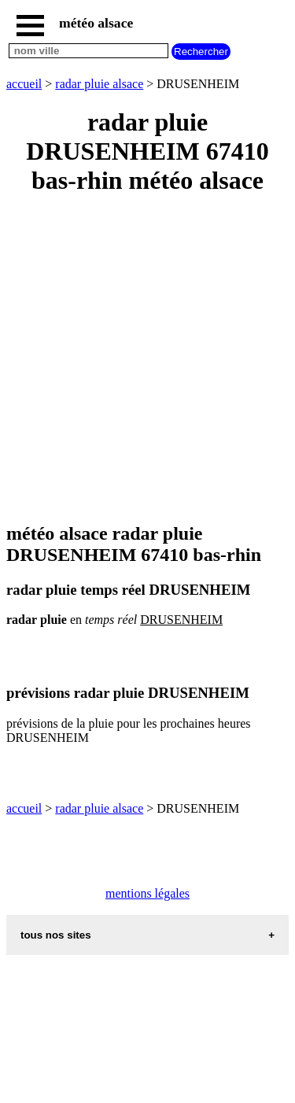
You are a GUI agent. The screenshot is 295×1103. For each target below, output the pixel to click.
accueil (24, 83)
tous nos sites (55, 935)
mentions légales (147, 893)
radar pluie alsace (99, 83)
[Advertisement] (147, 359)
